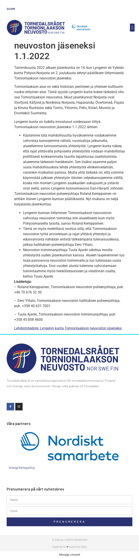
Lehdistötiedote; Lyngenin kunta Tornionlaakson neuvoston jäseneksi (68, 328)
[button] (132, 28)
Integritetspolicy (22, 467)
